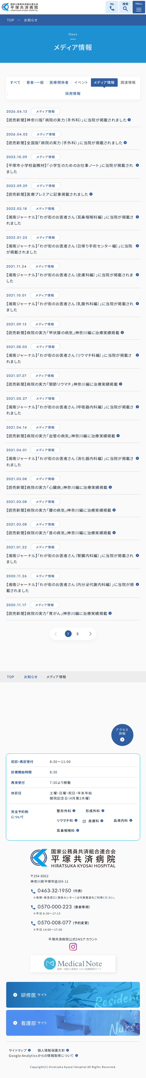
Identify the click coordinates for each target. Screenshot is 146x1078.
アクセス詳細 (122, 731)
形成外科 (93, 810)
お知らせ (31, 19)
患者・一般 (35, 82)
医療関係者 (59, 82)
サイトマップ (18, 1050)
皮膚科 (93, 820)
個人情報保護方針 (51, 1050)
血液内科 (121, 820)
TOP (10, 19)
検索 (125, 7)
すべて (15, 82)
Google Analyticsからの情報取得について (41, 1055)
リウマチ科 (65, 820)
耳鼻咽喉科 (66, 830)
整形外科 (64, 810)
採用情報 (73, 93)
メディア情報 (104, 82)
